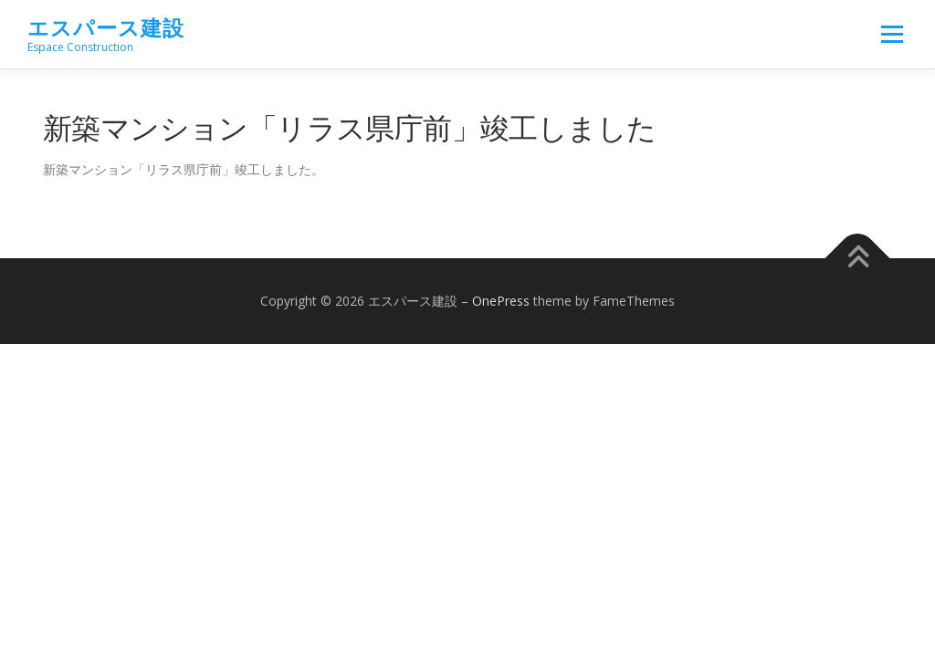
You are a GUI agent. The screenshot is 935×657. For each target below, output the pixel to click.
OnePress (501, 300)
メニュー (892, 34)
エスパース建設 (105, 28)
